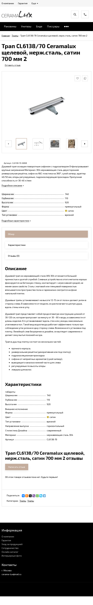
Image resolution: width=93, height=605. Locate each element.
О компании (8, 536)
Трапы (22, 500)
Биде (39, 26)
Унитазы (26, 26)
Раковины (10, 26)
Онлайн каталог (10, 551)
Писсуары (53, 26)
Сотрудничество (10, 548)
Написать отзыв (16, 467)
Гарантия (6, 540)
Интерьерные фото (12, 555)
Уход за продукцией (12, 544)
